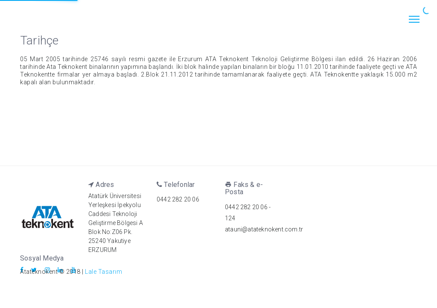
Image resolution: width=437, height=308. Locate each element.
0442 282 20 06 (178, 199)
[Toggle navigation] (414, 20)
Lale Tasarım (103, 271)
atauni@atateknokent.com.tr (264, 229)
